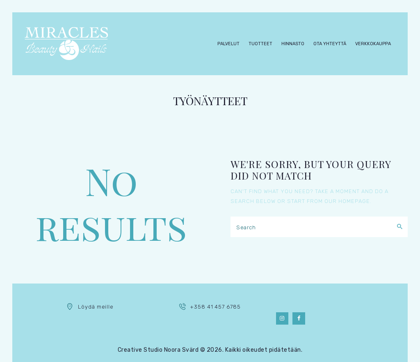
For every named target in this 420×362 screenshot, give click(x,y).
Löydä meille (96, 307)
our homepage (347, 201)
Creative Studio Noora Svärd (158, 349)
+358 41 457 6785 (215, 307)
